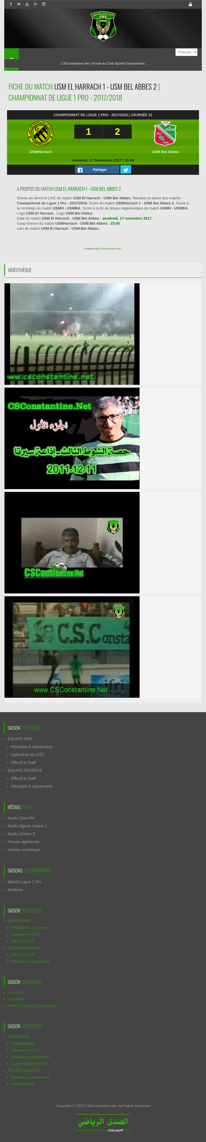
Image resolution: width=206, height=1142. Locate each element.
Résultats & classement (31, 747)
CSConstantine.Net (110, 248)
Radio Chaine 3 (21, 834)
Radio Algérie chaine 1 (27, 826)
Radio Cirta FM (21, 818)
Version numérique (24, 849)
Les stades (16, 999)
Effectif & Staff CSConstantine (32, 1006)
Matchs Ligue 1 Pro (25, 882)
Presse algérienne (23, 842)
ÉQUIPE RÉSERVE (25, 770)
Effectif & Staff (23, 762)
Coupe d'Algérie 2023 (28, 1064)
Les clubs (15, 992)
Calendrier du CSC (27, 754)
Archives (15, 889)
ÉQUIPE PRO (20, 739)
